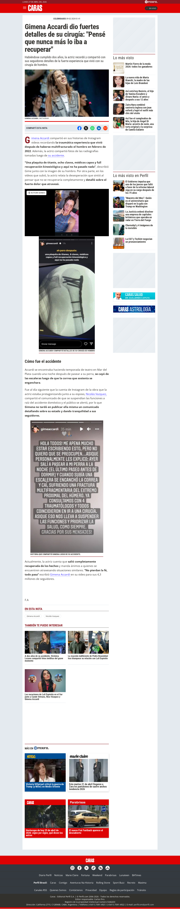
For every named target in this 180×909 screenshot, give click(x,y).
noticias (45, 757)
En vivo (151, 8)
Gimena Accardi (40, 138)
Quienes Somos (58, 890)
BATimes (136, 875)
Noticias (58, 875)
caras (45, 803)
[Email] (105, 128)
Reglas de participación (122, 890)
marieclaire (88, 757)
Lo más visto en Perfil (130, 175)
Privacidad (91, 890)
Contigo (63, 882)
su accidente (55, 155)
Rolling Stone (103, 882)
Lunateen (124, 875)
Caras (53, 882)
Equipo (103, 890)
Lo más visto (123, 57)
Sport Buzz (118, 882)
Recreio (131, 882)
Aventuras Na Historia (81, 882)
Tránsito (141, 890)
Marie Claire (72, 875)
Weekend (97, 875)
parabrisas (88, 803)
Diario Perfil (45, 875)
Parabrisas (110, 875)
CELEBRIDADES (59, 18)
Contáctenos (76, 890)
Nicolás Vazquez (52, 616)
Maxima (142, 882)
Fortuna (85, 875)
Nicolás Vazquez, (96, 394)
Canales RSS (40, 890)
